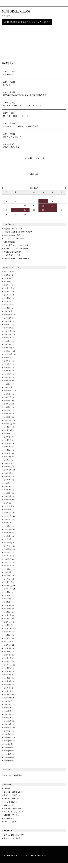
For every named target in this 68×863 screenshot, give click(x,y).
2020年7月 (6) (9, 325)
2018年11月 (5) (9, 387)
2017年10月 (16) (9, 430)
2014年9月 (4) (9, 553)
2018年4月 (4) (9, 411)
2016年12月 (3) (9, 463)
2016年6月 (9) (9, 483)
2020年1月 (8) (9, 344)
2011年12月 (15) (9, 662)
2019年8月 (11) (9, 361)
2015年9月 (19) (9, 513)
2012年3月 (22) (9, 652)
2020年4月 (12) (9, 334)
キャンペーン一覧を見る (13, 838)
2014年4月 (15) (9, 569)
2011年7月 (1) (9, 675)
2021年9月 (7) (9, 298)
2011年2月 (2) (9, 691)
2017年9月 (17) (9, 434)
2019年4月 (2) (9, 371)
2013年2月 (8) (9, 615)
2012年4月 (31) (9, 648)
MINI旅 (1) (7, 789)
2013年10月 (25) (9, 589)
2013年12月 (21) (9, 582)
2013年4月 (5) (9, 609)
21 (25, 210)
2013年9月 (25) (9, 592)
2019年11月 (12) (9, 351)
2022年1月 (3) (9, 285)
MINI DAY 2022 (9, 242)
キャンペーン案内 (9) (12, 795)
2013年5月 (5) (9, 605)
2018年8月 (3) (9, 397)
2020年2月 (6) (9, 341)
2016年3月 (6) (9, 493)
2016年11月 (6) (9, 467)
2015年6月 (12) (9, 523)
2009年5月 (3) (9, 761)
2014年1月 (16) (9, 579)
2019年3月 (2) (9, 374)
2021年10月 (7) (9, 295)
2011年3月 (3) (9, 688)
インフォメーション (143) (13, 812)
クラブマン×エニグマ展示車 (14, 239)
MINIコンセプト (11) (11, 815)
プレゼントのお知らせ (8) (13, 792)
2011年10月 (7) (9, 668)
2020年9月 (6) (9, 318)
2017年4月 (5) (9, 450)
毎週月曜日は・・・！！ (13, 229)
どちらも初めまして (11, 147)
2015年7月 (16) (9, 519)
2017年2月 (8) (9, 457)
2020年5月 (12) (9, 331)
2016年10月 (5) (9, 470)
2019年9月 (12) (9, 358)
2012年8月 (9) (9, 635)
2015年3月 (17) (9, 533)
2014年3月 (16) (9, 572)
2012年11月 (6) (9, 625)
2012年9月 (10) (9, 632)
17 (52, 206)
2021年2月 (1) (9, 308)
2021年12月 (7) (9, 288)
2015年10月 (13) (9, 510)
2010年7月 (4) (9, 714)
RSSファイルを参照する (13, 775)
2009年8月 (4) (9, 751)
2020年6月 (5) (9, 328)
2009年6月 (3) (9, 757)
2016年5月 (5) (9, 486)
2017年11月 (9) (9, 427)
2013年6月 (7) (9, 602)
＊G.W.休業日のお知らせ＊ (14, 235)
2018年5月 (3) (9, 407)
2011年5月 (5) (9, 681)
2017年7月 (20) (9, 440)
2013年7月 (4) (9, 599)
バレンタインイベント (12, 255)
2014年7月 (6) (9, 559)
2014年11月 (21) (9, 546)
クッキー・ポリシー (9, 855)
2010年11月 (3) (9, 701)
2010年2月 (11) (9, 731)
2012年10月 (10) (10, 628)
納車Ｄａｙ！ (8, 85)
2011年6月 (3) (9, 678)
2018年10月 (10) (10, 391)
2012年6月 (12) (9, 642)
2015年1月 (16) (9, 539)
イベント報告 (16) (10, 802)
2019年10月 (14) (10, 354)
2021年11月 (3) (9, 292)
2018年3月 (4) (9, 414)
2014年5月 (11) (9, 566)
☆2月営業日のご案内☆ (12, 252)
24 (52, 210)
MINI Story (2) (9, 805)
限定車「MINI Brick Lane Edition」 (16, 248)
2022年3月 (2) (9, 278)
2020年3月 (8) (9, 338)
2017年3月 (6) (9, 453)
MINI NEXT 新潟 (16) (11, 798)
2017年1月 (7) (9, 460)
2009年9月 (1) (9, 747)
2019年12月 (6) (9, 348)
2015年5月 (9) (9, 526)
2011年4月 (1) (9, 685)
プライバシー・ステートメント (34, 855)
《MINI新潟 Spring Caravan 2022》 (16, 245)
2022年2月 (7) (9, 282)
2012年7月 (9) (9, 638)
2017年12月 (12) (9, 424)
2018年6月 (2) (9, 404)
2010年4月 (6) (9, 724)
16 (43, 206)
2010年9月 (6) (9, 708)
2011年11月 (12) (9, 665)
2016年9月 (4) (9, 473)
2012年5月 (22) (9, 645)
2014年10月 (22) (9, 549)
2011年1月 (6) (9, 695)
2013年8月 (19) (9, 596)
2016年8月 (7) (9, 477)
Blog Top (34, 174)
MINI (5, 3)
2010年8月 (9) (9, 711)
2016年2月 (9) (9, 496)
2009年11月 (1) (9, 741)
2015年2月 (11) (9, 536)
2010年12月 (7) (9, 698)
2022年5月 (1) (9, 272)
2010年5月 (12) (9, 721)
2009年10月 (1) (9, 744)
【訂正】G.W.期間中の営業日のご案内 (18, 232)
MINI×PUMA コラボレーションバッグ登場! (20, 126)
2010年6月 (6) (9, 718)
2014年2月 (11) (9, 576)
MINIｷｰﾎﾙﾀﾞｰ (8, 75)
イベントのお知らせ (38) (13, 808)
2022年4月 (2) (9, 275)
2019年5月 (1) (9, 368)
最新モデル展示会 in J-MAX (14, 835)
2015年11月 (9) (9, 506)
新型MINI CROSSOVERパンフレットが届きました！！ (24, 95)
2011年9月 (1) (9, 671)
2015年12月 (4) (9, 503)
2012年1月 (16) (9, 658)
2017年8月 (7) (9, 437)
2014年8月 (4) (9, 556)
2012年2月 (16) (9, 655)
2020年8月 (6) (9, 321)
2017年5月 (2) (9, 447)
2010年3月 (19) (9, 728)
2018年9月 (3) (9, 394)
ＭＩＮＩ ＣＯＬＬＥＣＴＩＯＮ (16, 116)
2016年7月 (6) (9, 480)
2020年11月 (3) (9, 311)
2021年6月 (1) (9, 305)
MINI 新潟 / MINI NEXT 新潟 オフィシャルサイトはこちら (27, 22)
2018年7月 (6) (9, 401)
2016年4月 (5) (9, 490)
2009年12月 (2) (9, 738)
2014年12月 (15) (9, 543)
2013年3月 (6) (9, 612)
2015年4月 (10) (9, 529)
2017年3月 (40, 158)
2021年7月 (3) (9, 301)
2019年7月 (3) (9, 364)
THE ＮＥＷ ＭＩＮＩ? (12, 137)
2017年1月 (28, 158)
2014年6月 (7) (9, 562)
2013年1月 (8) (9, 619)
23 (43, 210)
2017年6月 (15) (9, 443)
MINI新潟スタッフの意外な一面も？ (17, 258)
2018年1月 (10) (9, 420)
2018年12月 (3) (9, 384)
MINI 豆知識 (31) (10, 822)
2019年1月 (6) (9, 381)
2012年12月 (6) (9, 622)
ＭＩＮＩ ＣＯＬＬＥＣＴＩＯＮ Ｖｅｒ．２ (22, 106)
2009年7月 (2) (9, 754)
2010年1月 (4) (9, 734)
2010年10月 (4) (9, 704)
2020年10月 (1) (9, 315)
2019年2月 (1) (9, 377)
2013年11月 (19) (9, 586)
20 (16, 210)
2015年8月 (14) (9, 516)
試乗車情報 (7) (9, 818)
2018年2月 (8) (9, 417)
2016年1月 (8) (9, 500)
